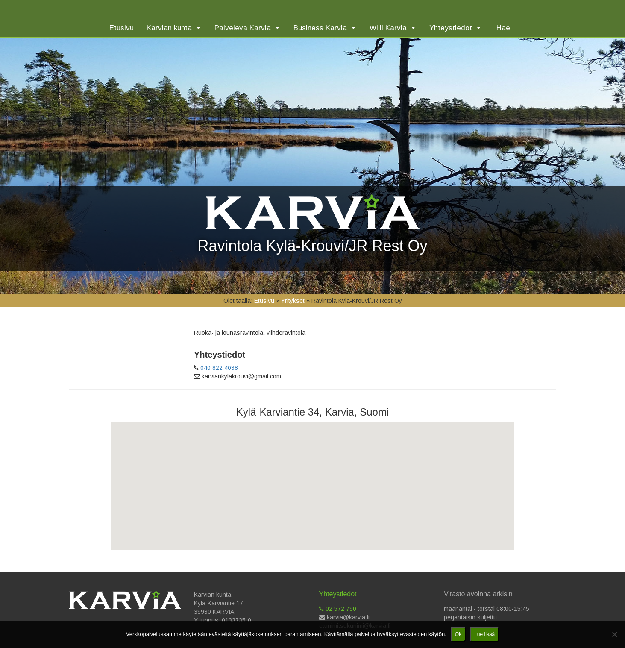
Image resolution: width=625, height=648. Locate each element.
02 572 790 (337, 608)
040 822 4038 (219, 367)
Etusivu (264, 300)
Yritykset (293, 300)
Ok (458, 634)
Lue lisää (484, 634)
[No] (614, 634)
